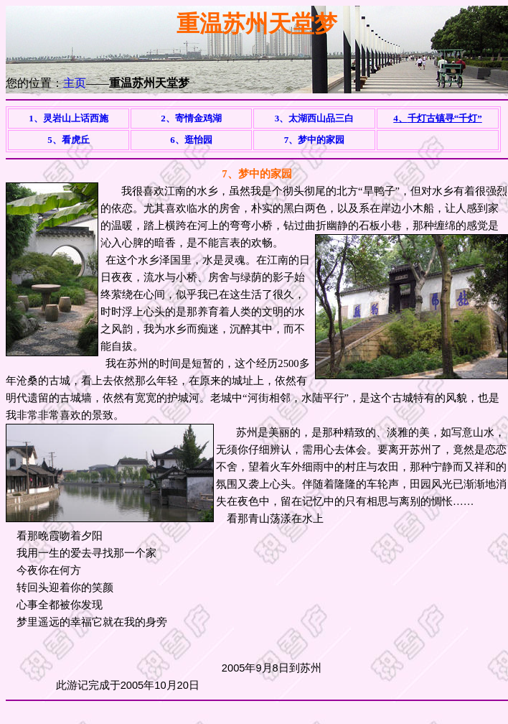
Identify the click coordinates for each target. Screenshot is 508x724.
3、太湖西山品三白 (314, 118)
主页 (74, 83)
